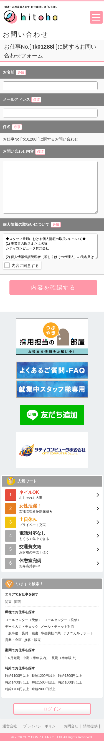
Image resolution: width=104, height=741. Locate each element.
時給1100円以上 (17, 676)
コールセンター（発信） (62, 620)
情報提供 (90, 726)
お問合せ (71, 726)
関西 (17, 602)
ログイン (52, 709)
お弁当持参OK (52, 563)
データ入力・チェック (21, 627)
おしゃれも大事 (52, 494)
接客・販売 (32, 640)
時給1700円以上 (17, 689)
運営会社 (9, 726)
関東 (8, 602)
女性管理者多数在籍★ (52, 508)
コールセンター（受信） (23, 620)
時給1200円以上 (44, 676)
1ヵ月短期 (12, 658)
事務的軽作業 (51, 633)
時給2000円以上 (44, 689)
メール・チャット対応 (57, 627)
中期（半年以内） (36, 658)
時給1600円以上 (70, 682)
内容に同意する (25, 265)
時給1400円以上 (17, 682)
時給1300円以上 (70, 676)
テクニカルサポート (78, 633)
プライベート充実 (52, 522)
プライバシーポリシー (41, 726)
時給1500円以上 (44, 682)
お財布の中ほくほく (52, 549)
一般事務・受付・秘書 (21, 633)
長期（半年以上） (65, 658)
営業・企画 (13, 640)
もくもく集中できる (52, 535)
